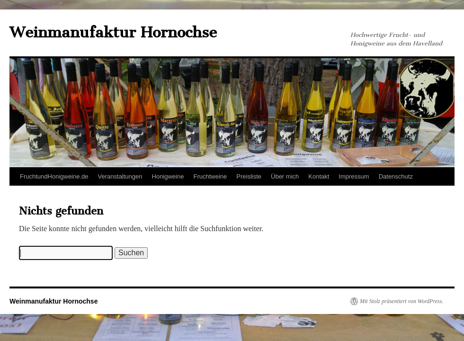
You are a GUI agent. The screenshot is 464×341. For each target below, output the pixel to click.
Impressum (354, 176)
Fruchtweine (210, 176)
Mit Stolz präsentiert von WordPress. (401, 301)
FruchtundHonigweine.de (54, 176)
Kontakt (318, 176)
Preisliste (248, 176)
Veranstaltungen (120, 176)
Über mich (285, 176)
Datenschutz (396, 176)
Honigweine (168, 176)
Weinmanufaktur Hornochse (113, 32)
